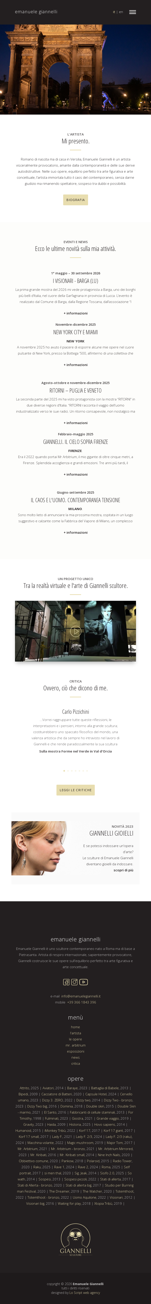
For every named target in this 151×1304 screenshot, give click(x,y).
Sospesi (45, 1206)
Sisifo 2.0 (107, 1200)
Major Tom (115, 1169)
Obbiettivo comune (33, 1188)
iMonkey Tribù (55, 1157)
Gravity (28, 1151)
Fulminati (51, 1145)
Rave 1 (59, 1194)
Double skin (95, 1133)
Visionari (116, 1224)
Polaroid (93, 1188)
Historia (75, 1151)
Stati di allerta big (78, 1212)
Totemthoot (125, 1218)
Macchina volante (41, 1169)
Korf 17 (84, 1157)
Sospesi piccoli (75, 1206)
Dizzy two (83, 1127)
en (121, 11)
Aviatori (48, 1115)
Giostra (77, 1145)
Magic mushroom (80, 1169)
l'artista (75, 1060)
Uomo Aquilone (84, 1224)
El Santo (50, 1139)
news (75, 1084)
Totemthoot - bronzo (43, 1224)
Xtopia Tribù (103, 1230)
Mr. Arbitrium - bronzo (68, 1175)
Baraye (72, 1115)
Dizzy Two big (37, 1133)
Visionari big (35, 1230)
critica (75, 1090)
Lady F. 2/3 (84, 1163)
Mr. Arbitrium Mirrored (115, 1175)
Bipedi (23, 1121)
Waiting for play (69, 1230)
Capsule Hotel (96, 1121)
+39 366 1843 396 (81, 1029)
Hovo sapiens (104, 1151)
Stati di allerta (110, 1206)
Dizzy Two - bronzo (118, 1127)
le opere (75, 1066)
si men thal (52, 1200)
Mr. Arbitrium (28, 1175)
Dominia (66, 1133)
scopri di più (123, 870)
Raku (37, 1194)
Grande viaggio (108, 1145)
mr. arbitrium (76, 1072)
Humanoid (23, 1157)
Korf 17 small (29, 1163)
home (75, 1053)
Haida (51, 1151)
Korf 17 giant (113, 1157)
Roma (106, 1194)
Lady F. (57, 1163)
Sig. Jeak (81, 1200)
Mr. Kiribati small (72, 1182)
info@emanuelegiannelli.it (81, 1023)
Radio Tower (122, 1188)
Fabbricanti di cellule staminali (92, 1139)
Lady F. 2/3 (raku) (119, 1163)
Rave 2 (83, 1194)
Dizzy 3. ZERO (52, 1127)
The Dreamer (59, 1218)
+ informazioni (76, 335)
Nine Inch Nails (109, 1182)
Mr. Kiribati (38, 1182)
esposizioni (75, 1078)
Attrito (24, 1115)
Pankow (67, 1188)
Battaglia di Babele (105, 1115)
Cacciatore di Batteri (56, 1121)
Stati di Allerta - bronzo (34, 1212)
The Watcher (92, 1218)
